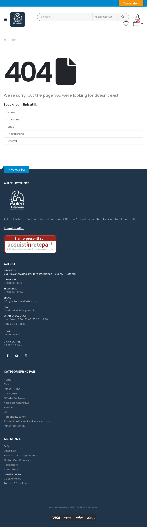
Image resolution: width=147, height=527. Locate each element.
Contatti (13, 141)
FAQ (6, 446)
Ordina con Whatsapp (18, 460)
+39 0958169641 (14, 292)
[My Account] (137, 16)
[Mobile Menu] (7, 19)
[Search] (123, 17)
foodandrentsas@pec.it (19, 310)
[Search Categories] (104, 17)
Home (11, 112)
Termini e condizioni (16, 483)
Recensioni (11, 465)
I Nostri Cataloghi (14, 426)
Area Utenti (11, 469)
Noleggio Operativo (16, 403)
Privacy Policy (12, 474)
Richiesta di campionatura (21, 455)
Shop (11, 126)
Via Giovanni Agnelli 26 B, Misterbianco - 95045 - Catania (40, 274)
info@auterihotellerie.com (20, 301)
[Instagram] (26, 356)
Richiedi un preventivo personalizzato (27, 421)
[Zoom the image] (16, 190)
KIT (5, 412)
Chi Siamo (14, 119)
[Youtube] (17, 356)
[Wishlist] (126, 23)
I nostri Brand (16, 133)
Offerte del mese (14, 398)
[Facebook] (8, 356)
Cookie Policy (12, 478)
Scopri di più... (14, 228)
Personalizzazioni (15, 417)
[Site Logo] (17, 19)
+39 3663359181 (13, 283)
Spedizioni (10, 451)
